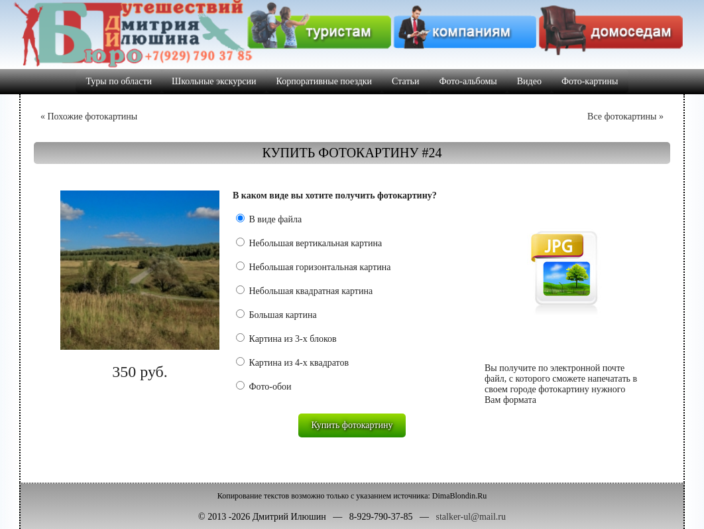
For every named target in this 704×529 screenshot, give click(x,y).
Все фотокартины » (625, 116)
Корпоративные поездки (324, 81)
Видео (529, 81)
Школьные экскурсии (214, 81)
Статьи (405, 81)
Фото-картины (589, 81)
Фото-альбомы (468, 81)
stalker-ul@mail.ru (471, 517)
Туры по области (119, 81)
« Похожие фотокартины (88, 116)
